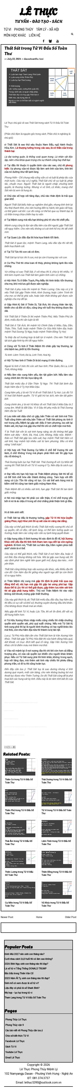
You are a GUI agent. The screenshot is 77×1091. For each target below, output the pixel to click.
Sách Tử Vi (10, 1046)
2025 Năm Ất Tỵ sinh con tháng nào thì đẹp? (27, 978)
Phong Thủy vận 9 (14, 1025)
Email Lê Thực (12, 1057)
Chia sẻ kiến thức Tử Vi (17, 1035)
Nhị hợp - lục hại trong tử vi (18, 992)
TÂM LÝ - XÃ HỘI (47, 29)
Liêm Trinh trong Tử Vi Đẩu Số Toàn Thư (56, 843)
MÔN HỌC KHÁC (15, 35)
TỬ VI (7, 29)
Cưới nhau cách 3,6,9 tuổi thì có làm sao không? (29, 959)
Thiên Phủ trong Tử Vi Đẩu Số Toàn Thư (19, 812)
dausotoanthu (31, 58)
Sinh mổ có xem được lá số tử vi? (22, 983)
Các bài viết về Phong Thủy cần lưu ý (24, 1030)
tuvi (41, 58)
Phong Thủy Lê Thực (16, 1019)
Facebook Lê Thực (14, 1041)
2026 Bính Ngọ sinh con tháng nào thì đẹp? (26, 963)
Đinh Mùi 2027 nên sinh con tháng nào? (24, 954)
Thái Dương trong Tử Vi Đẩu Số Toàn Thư (57, 781)
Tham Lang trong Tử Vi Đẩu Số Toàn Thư (25, 997)
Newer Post (7, 917)
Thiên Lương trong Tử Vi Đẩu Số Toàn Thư (19, 873)
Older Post (70, 917)
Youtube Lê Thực (14, 1052)
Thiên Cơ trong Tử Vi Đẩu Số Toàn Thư (19, 781)
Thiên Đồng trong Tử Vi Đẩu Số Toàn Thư (57, 873)
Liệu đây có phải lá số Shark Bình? (22, 988)
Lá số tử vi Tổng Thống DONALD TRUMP (26, 968)
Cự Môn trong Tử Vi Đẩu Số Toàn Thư (18, 904)
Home (39, 917)
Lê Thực (38, 11)
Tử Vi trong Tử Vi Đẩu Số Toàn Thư (56, 812)
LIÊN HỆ (34, 35)
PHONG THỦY (23, 29)
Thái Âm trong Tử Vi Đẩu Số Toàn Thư (18, 843)
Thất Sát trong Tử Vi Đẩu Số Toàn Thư (35, 50)
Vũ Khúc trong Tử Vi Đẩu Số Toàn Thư (55, 904)
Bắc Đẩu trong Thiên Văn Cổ (19, 973)
